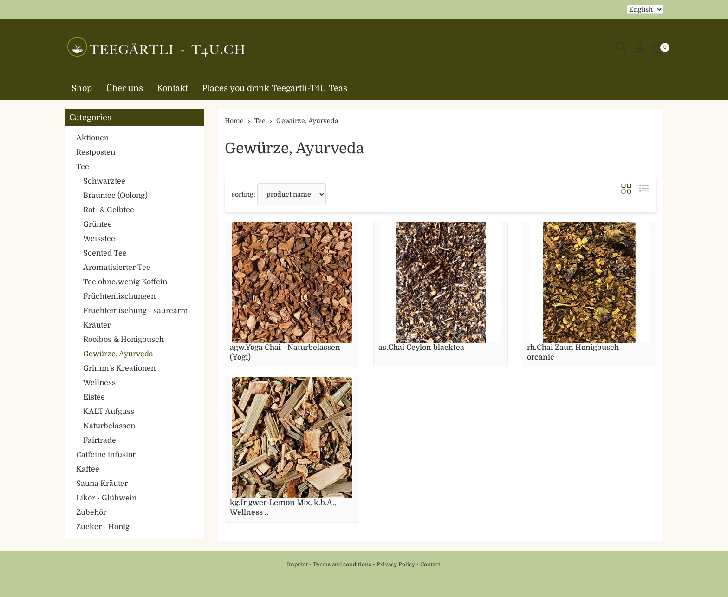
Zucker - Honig (103, 527)
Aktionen (92, 138)
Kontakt (172, 88)
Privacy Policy (396, 564)
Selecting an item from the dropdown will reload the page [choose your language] (645, 9)
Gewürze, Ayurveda (294, 148)
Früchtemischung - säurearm (135, 311)
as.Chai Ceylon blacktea (421, 347)
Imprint (297, 564)
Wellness (99, 383)
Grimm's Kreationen (119, 368)
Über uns (124, 88)
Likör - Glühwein (106, 498)
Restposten (95, 152)
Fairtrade (99, 440)
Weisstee (99, 239)
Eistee (94, 397)
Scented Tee (105, 253)
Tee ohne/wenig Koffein (125, 282)
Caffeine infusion (106, 455)
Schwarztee (104, 181)
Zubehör (91, 512)
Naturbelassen (109, 426)
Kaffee (87, 469)
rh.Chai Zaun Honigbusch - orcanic (575, 352)
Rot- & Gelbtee (108, 210)
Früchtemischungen (119, 296)
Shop (82, 88)
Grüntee (97, 224)
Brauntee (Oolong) (115, 195)
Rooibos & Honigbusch (123, 339)
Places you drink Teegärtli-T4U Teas (274, 88)
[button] (621, 47)
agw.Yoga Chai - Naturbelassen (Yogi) (285, 352)
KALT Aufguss (108, 411)
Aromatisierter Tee (116, 267)
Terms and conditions (342, 564)
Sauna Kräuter (102, 483)
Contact (430, 564)
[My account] (639, 48)
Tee (82, 167)
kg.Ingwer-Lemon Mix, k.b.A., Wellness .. (283, 508)
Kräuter (96, 325)
